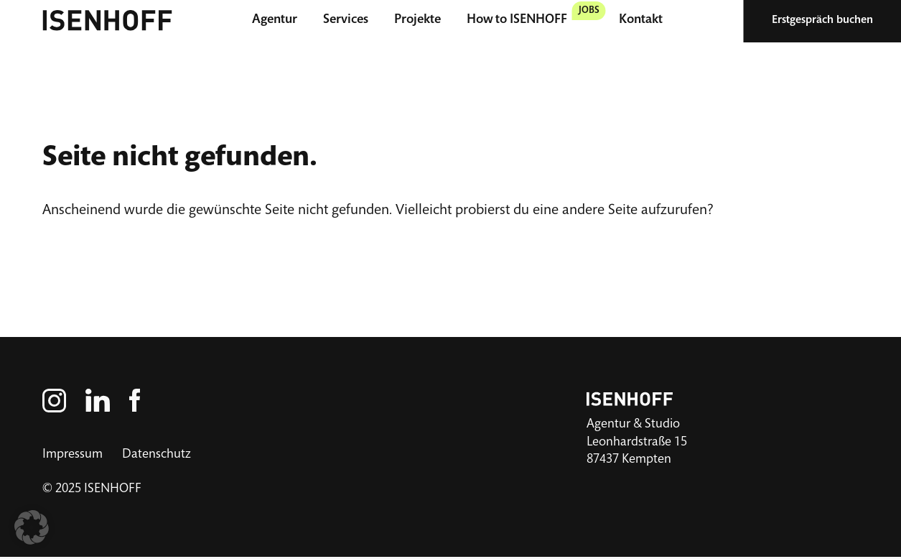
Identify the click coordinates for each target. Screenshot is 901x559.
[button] (31, 527)
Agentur (274, 20)
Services (345, 20)
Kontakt (641, 20)
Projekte (417, 20)
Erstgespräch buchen (822, 20)
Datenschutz (156, 454)
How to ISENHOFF (517, 20)
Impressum (72, 454)
